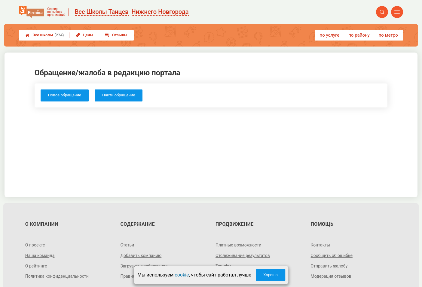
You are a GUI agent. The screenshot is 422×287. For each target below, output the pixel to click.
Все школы (45, 35)
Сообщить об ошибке (332, 255)
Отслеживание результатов (243, 255)
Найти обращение (118, 95)
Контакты (320, 245)
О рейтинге (36, 266)
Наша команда (40, 255)
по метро (388, 35)
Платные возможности (238, 245)
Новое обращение (64, 95)
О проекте (35, 245)
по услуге (330, 35)
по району (358, 35)
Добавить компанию (140, 255)
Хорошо (270, 275)
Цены (84, 35)
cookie (182, 275)
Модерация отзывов (331, 276)
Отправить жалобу (329, 266)
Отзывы (116, 35)
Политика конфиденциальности (57, 276)
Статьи (127, 245)
